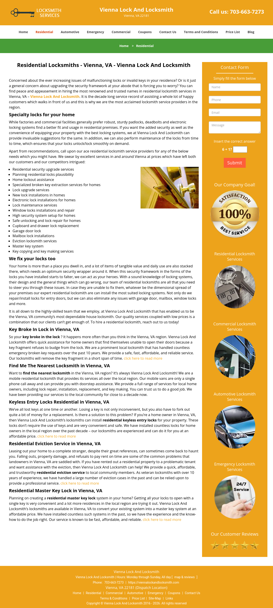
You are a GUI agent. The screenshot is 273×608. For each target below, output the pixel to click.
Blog (250, 32)
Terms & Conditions (113, 598)
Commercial (121, 32)
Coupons (144, 32)
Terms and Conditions (201, 32)
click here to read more (143, 358)
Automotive (70, 32)
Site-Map (155, 598)
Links (169, 598)
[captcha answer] (240, 149)
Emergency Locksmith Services (234, 466)
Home (23, 32)
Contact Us (167, 32)
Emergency (95, 32)
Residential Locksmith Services (234, 256)
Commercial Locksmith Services (234, 326)
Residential (44, 32)
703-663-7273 (247, 11)
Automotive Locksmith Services (235, 396)
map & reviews (184, 577)
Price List (233, 32)
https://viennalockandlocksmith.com (153, 582)
